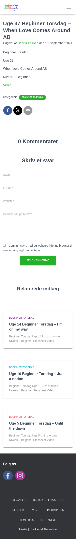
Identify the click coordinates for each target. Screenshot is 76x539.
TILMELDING (26, 520)
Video (7, 85)
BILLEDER (18, 510)
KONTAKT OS (48, 520)
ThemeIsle (50, 529)
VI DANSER (19, 500)
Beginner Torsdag (32, 97)
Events (35, 510)
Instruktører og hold (47, 500)
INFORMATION (55, 510)
